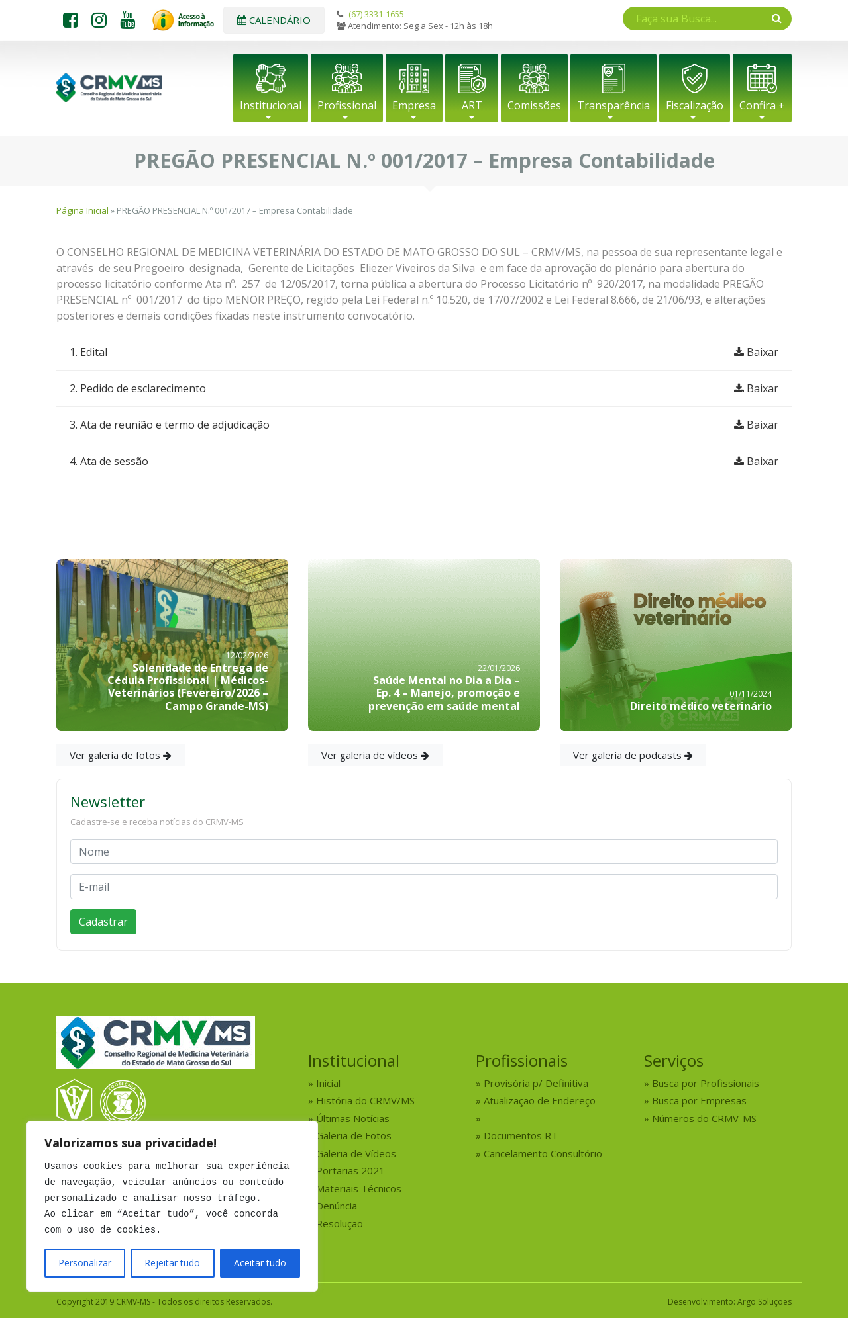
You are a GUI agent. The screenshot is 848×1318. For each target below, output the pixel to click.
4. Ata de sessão (424, 461)
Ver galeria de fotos (121, 755)
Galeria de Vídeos (356, 1153)
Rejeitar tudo (172, 1262)
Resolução (339, 1223)
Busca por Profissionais (705, 1083)
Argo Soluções (764, 1301)
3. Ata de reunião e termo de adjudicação (424, 425)
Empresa (414, 105)
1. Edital (424, 352)
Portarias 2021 (350, 1170)
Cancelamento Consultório (543, 1153)
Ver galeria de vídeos (375, 755)
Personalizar (84, 1262)
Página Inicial (82, 210)
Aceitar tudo (260, 1262)
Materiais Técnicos (358, 1188)
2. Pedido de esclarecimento (424, 388)
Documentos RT (521, 1135)
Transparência (613, 105)
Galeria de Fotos (354, 1135)
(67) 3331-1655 (376, 14)
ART (472, 105)
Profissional (346, 105)
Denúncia (336, 1205)
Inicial (328, 1083)
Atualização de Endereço (540, 1100)
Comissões (534, 105)
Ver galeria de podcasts (633, 755)
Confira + (762, 105)
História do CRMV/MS (365, 1100)
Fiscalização (694, 105)
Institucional (270, 105)
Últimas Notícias (353, 1118)
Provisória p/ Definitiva (536, 1083)
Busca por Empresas (699, 1100)
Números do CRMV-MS (704, 1118)
